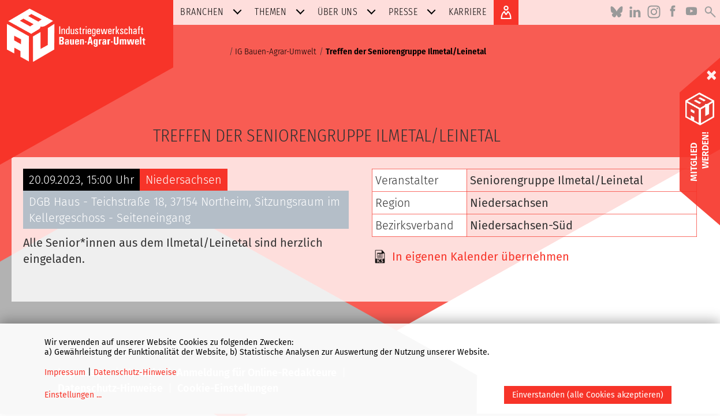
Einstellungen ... (73, 395)
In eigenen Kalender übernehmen (480, 256)
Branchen (213, 12)
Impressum (64, 372)
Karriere (467, 11)
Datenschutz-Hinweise (135, 372)
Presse (415, 12)
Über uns (349, 12)
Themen (282, 12)
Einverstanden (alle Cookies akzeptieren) (587, 395)
